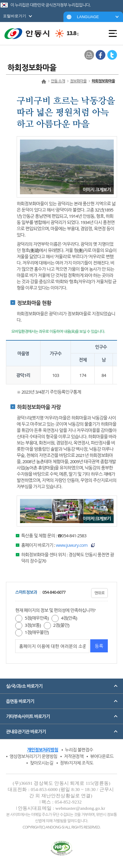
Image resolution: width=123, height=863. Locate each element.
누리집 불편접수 (79, 750)
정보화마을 (78, 81)
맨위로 (99, 593)
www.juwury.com (71, 545)
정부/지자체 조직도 (76, 763)
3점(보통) (33, 625)
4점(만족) (69, 618)
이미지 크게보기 (96, 189)
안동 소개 (58, 81)
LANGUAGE (88, 17)
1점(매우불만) (37, 632)
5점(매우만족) (37, 618)
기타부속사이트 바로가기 (28, 716)
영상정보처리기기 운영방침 (33, 756)
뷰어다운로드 (101, 756)
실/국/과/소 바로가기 (24, 686)
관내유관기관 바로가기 (26, 731)
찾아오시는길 (41, 763)
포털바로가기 (14, 16)
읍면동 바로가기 (20, 701)
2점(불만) (61, 625)
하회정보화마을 (103, 81)
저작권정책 (73, 756)
